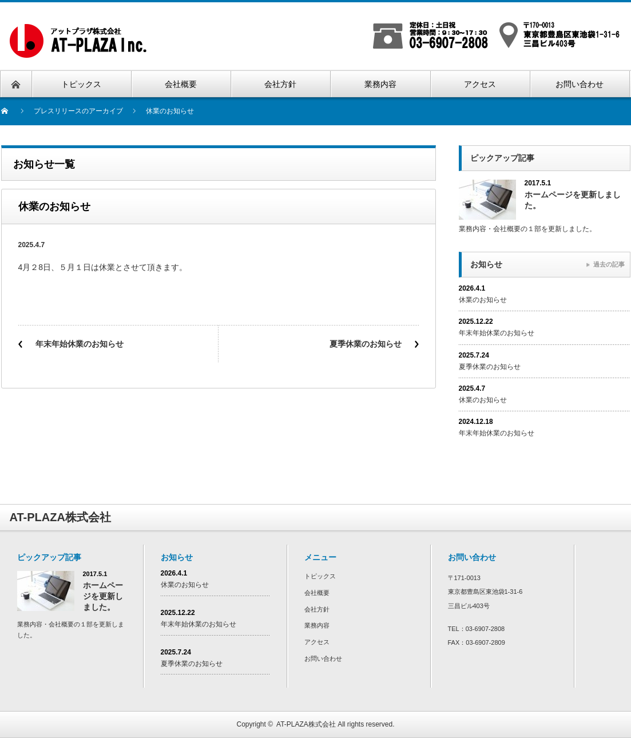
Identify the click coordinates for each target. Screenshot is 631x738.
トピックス (320, 576)
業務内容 (317, 625)
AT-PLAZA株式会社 (306, 724)
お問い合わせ (323, 658)
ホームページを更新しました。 (573, 200)
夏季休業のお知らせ (366, 343)
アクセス (317, 641)
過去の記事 (609, 264)
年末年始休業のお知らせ (79, 343)
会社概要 (317, 592)
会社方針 (317, 609)
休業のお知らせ (483, 300)
